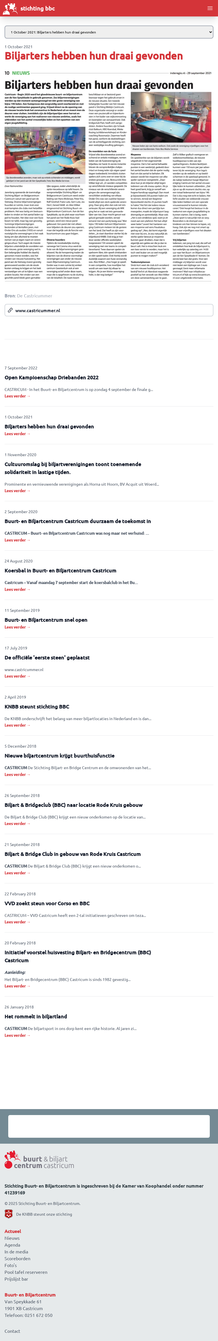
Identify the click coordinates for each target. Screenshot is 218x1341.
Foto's (11, 1265)
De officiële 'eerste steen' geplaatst (47, 657)
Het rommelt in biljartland (36, 1016)
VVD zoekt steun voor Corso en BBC (47, 903)
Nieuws (12, 1238)
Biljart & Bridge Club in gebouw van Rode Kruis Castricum (73, 854)
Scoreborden (17, 1258)
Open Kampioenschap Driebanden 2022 (51, 377)
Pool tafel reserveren (26, 1272)
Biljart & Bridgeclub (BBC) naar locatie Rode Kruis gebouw (73, 804)
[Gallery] (109, 1126)
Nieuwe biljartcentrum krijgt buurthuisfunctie (59, 755)
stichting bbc (37, 8)
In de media (16, 1251)
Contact (12, 1331)
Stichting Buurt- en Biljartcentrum (48, 1203)
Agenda (12, 1244)
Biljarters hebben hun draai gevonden (49, 426)
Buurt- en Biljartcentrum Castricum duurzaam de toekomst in (78, 521)
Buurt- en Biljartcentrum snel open (46, 619)
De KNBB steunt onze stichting (44, 1214)
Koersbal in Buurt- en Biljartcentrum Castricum (60, 570)
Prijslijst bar (16, 1278)
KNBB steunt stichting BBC (37, 706)
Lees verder (18, 396)
